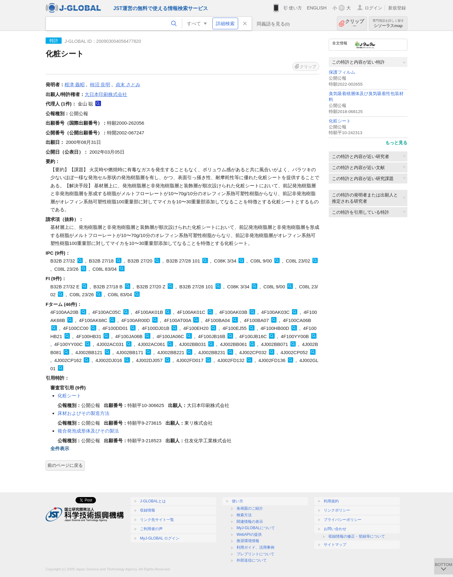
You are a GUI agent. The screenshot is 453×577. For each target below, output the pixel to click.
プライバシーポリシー (342, 520)
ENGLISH (317, 7)
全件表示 (59, 448)
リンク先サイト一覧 (157, 520)
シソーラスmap (388, 23)
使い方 (295, 7)
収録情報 (147, 510)
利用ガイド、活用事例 (255, 547)
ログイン (373, 7)
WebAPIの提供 (249, 534)
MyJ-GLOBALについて (256, 528)
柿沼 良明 (100, 84)
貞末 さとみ (127, 84)
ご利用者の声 (151, 529)
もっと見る (396, 142)
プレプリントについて (255, 554)
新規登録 (397, 7)
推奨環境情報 (248, 541)
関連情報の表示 (250, 521)
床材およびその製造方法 (83, 413)
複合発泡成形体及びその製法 (88, 430)
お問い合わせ (335, 529)
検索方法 (244, 515)
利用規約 (331, 501)
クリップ (354, 23)
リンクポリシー (337, 510)
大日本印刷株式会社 (106, 94)
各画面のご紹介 (250, 508)
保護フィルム (342, 72)
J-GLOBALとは (153, 501)
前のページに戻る (65, 465)
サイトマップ (335, 544)
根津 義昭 (74, 84)
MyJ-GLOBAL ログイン (159, 538)
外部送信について (252, 560)
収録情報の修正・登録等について (356, 536)
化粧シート (340, 121)
